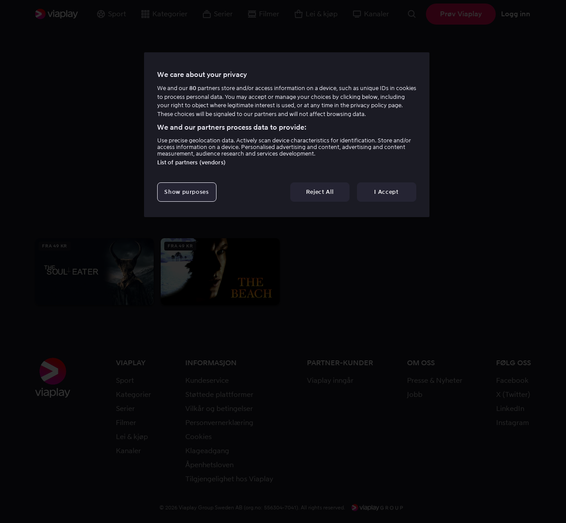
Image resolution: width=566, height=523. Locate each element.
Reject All (320, 192)
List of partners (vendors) (191, 162)
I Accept (386, 192)
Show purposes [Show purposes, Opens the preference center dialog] (186, 192)
